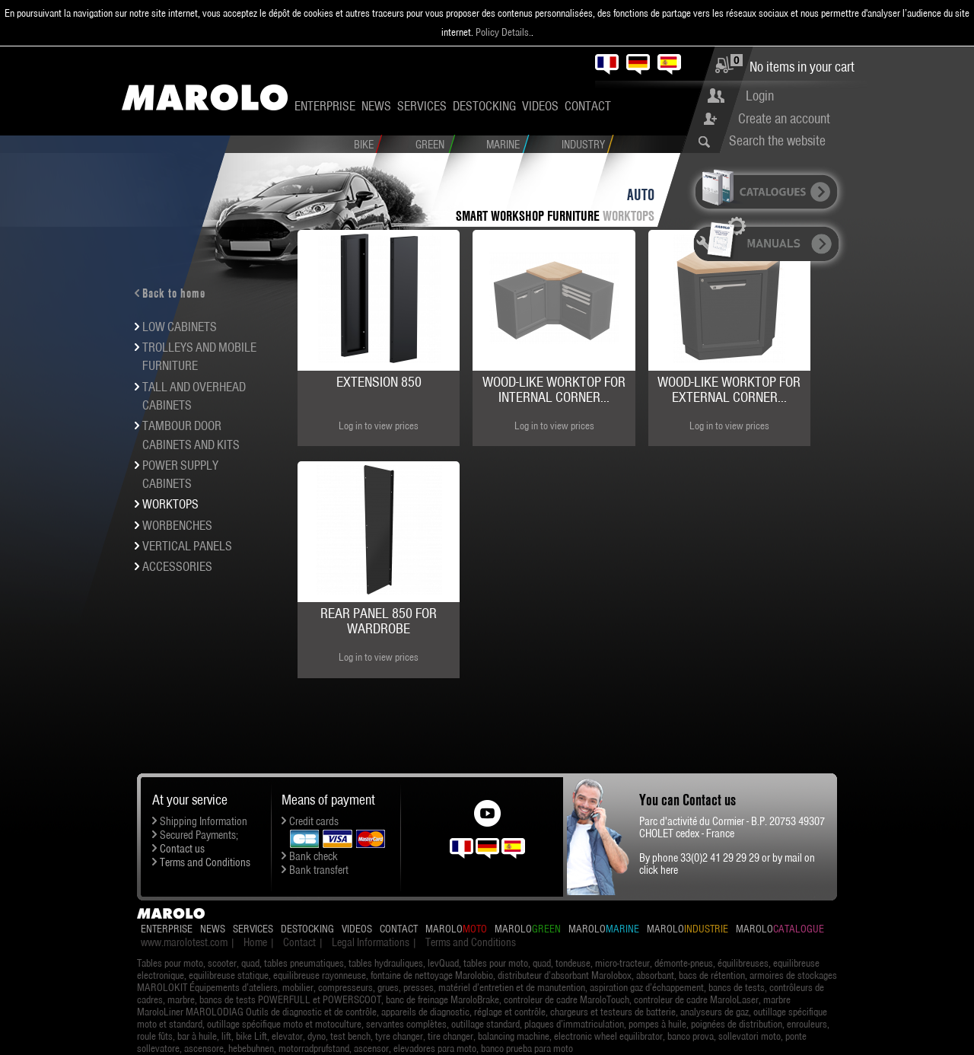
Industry (583, 144)
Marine (503, 144)
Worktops (628, 215)
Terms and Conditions (205, 862)
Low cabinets (179, 326)
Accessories (177, 566)
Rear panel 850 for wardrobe (378, 621)
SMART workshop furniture (529, 215)
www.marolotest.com (184, 942)
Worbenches (177, 525)
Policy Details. (503, 32)
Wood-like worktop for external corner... (729, 389)
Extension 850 (379, 381)
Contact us (182, 848)
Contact (588, 105)
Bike (364, 144)
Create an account (784, 118)
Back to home (173, 293)
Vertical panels (187, 545)
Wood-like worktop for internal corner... (553, 389)
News (376, 105)
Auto (640, 194)
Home (255, 942)
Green (429, 144)
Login (760, 95)
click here (658, 870)
